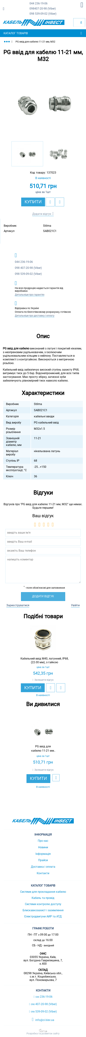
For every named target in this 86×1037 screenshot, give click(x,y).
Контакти (43, 873)
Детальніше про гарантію (29, 294)
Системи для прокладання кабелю (43, 891)
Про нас (43, 840)
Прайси (43, 860)
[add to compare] (59, 202)
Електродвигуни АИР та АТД (43, 916)
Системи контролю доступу (43, 904)
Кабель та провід (43, 898)
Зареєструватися (17, 605)
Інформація (43, 853)
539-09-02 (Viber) (43, 14)
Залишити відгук (44, 679)
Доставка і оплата (43, 866)
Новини (43, 847)
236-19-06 (38, 3)
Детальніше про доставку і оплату (34, 315)
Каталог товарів (16, 33)
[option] (43, 102)
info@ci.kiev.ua (43, 1019)
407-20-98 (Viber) (42, 9)
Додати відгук (41, 214)
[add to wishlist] (50, 202)
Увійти (75, 605)
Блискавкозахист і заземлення (43, 910)
